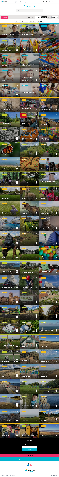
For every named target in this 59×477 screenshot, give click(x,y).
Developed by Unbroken (54, 475)
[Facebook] (28, 465)
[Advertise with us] (57, 2)
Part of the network (29, 455)
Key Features (40, 21)
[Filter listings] (29, 10)
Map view (38, 17)
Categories (32, 21)
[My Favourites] (55, 2)
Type (17, 21)
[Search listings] (20, 2)
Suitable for (24, 21)
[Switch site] (7, 1)
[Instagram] (31, 465)
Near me (4, 17)
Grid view (44, 17)
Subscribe (29, 449)
